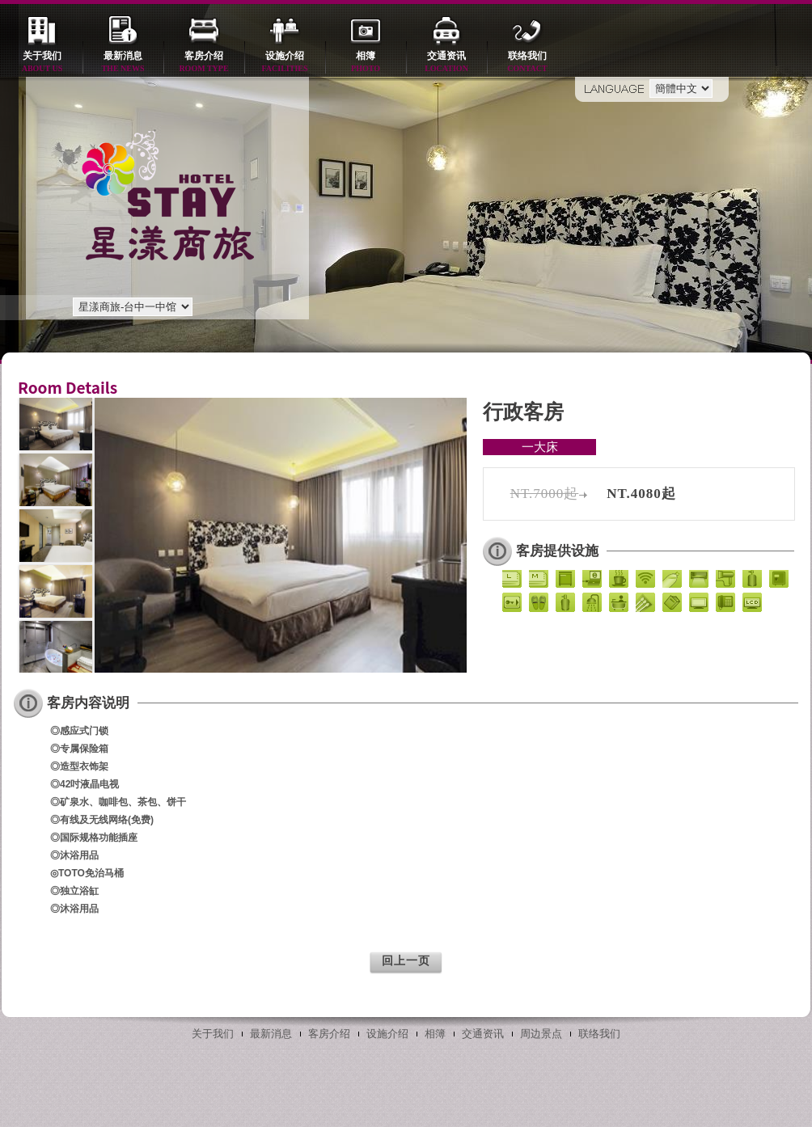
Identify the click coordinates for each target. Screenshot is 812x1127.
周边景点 (541, 1034)
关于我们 (42, 62)
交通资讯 (446, 62)
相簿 (365, 62)
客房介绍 (203, 62)
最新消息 (122, 62)
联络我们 (527, 62)
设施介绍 (284, 62)
